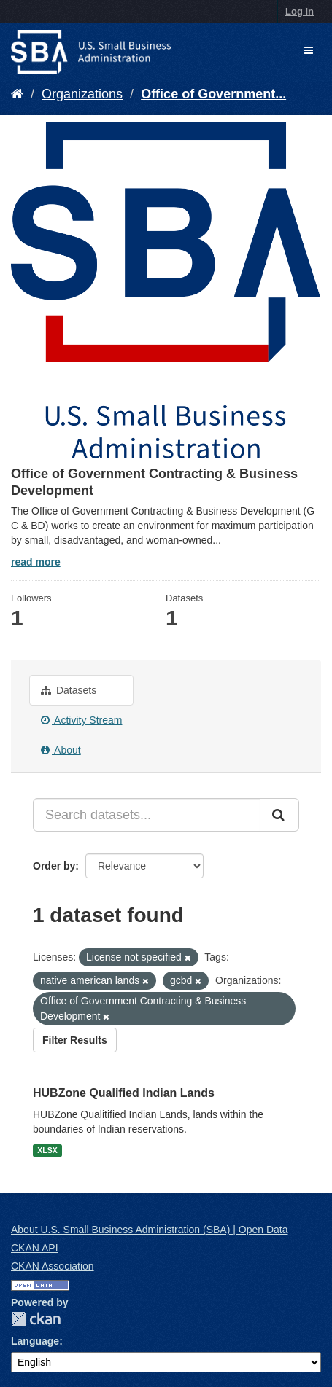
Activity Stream (81, 720)
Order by (54, 866)
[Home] (17, 94)
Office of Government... (213, 94)
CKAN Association (52, 1266)
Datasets (68, 690)
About (61, 750)
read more (36, 562)
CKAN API (34, 1248)
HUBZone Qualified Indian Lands (124, 1093)
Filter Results (74, 1040)
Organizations (82, 94)
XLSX (47, 1150)
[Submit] (279, 815)
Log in (299, 11)
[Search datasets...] (146, 815)
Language (35, 1341)
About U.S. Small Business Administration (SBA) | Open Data (149, 1229)
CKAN (36, 1319)
